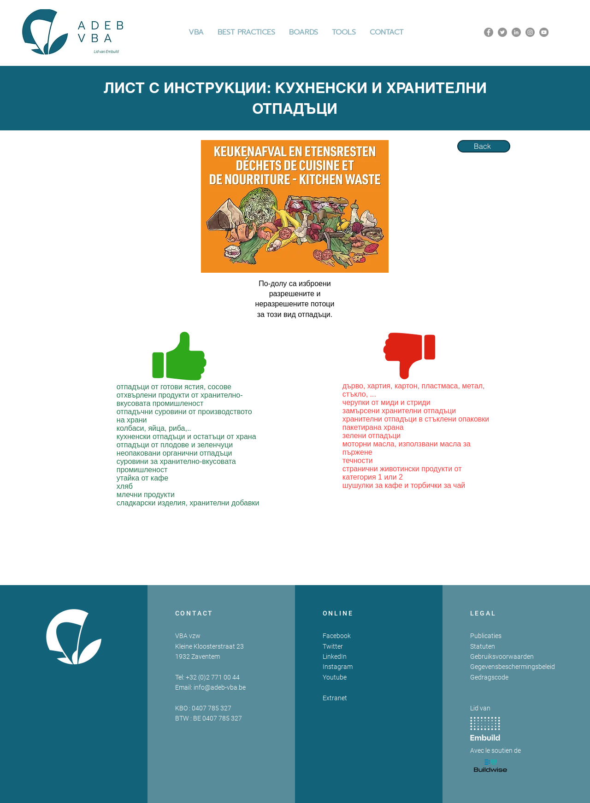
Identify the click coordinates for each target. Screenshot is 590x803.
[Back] (483, 146)
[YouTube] (544, 32)
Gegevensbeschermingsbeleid (512, 666)
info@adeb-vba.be (220, 687)
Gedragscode (489, 677)
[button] (246, 32)
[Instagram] (530, 32)
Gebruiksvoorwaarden (502, 656)
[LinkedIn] (516, 32)
